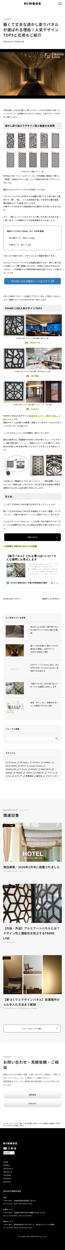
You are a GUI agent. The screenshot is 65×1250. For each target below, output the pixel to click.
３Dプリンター (52, 776)
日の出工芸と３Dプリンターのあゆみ (18, 598)
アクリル (51, 772)
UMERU (29, 772)
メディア (18, 776)
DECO (23, 766)
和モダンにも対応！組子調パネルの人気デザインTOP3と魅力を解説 (44, 630)
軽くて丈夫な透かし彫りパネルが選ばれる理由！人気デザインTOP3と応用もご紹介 (44, 648)
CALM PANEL (11, 766)
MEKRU (34, 769)
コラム (8, 776)
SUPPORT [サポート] (7, 1178)
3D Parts (36, 762)
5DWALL (47, 762)
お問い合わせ (32, 537)
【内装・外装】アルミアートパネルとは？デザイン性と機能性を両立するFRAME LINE (31, 933)
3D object (24, 762)
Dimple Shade (35, 766)
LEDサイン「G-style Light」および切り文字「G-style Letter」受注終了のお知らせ (44, 667)
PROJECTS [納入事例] (7, 1172)
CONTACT (32, 1103)
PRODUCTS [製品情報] (8, 1168)
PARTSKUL (46, 769)
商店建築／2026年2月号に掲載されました (31, 867)
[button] (32, 281)
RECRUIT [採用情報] (7, 1182)
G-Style (23, 769)
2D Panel (12, 762)
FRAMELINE (19, 41)
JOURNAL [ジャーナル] (7, 1175)
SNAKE (19, 772)
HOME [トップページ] (5, 1162)
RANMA (9, 772)
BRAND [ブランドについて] (6, 1165)
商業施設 (29, 776)
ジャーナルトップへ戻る (32, 1028)
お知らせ (40, 772)
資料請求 (32, 1094)
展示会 (39, 776)
